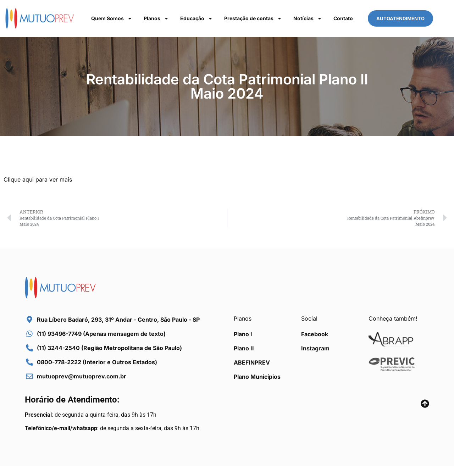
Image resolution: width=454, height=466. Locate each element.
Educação (196, 18)
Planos (156, 18)
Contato (343, 18)
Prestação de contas (253, 18)
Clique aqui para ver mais (38, 179)
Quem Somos (111, 18)
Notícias (307, 18)
